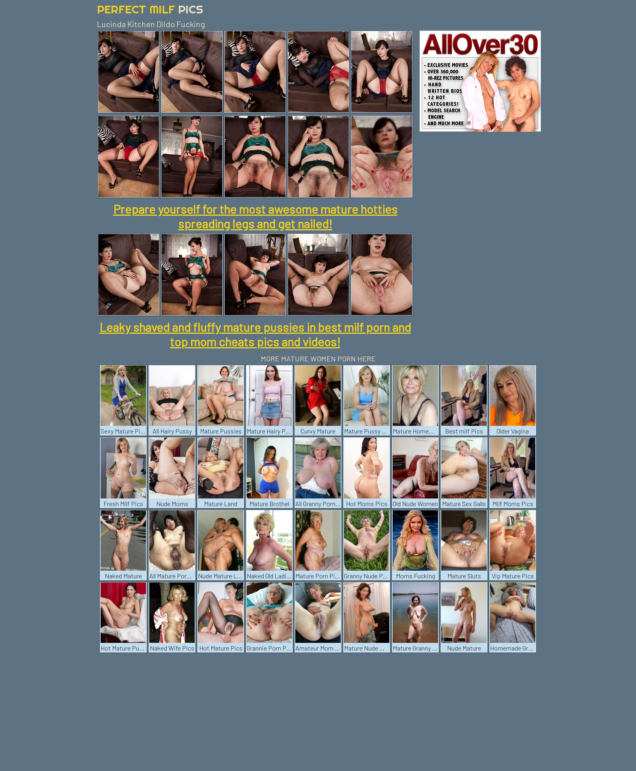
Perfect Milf (150, 9)
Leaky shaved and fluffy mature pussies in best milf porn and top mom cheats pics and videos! (255, 334)
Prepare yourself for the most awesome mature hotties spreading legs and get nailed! (255, 216)
